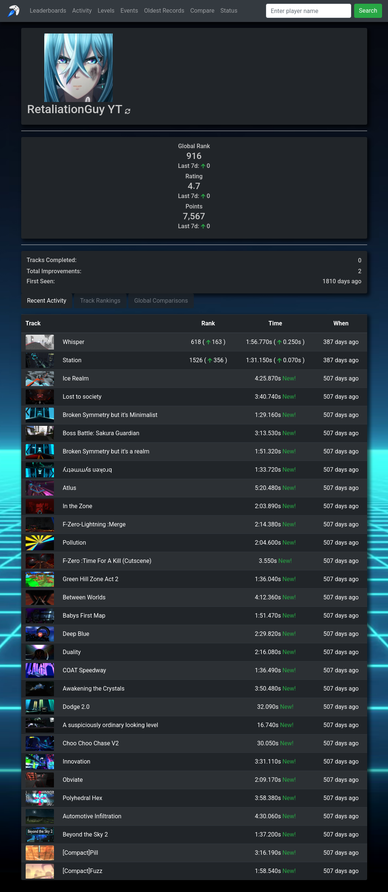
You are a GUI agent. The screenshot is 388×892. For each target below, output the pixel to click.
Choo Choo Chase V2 (91, 743)
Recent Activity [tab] (47, 300)
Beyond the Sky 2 (85, 834)
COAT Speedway (84, 670)
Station (72, 360)
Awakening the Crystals (94, 688)
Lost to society (82, 396)
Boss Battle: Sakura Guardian (101, 433)
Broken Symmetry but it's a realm (106, 451)
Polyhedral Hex (82, 798)
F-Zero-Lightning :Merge (94, 524)
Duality (72, 652)
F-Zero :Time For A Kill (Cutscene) (107, 560)
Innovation (76, 761)
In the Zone (78, 506)
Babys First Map (84, 615)
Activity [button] (82, 10)
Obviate (73, 779)
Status (228, 10)
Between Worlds (84, 597)
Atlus (70, 487)
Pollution (74, 542)
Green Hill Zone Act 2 (91, 579)
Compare (202, 10)
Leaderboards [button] (48, 10)
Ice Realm (76, 378)
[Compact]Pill (80, 852)
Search (368, 10)
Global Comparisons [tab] (161, 300)
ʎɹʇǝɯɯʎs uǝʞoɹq (87, 469)
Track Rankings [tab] (100, 300)
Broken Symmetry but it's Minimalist (110, 414)
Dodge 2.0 (76, 706)
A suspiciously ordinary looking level (110, 725)
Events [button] (129, 10)
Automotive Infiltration (92, 816)
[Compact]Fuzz (83, 871)
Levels (106, 10)
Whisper (73, 341)
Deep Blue (76, 633)
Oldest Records (164, 10)
